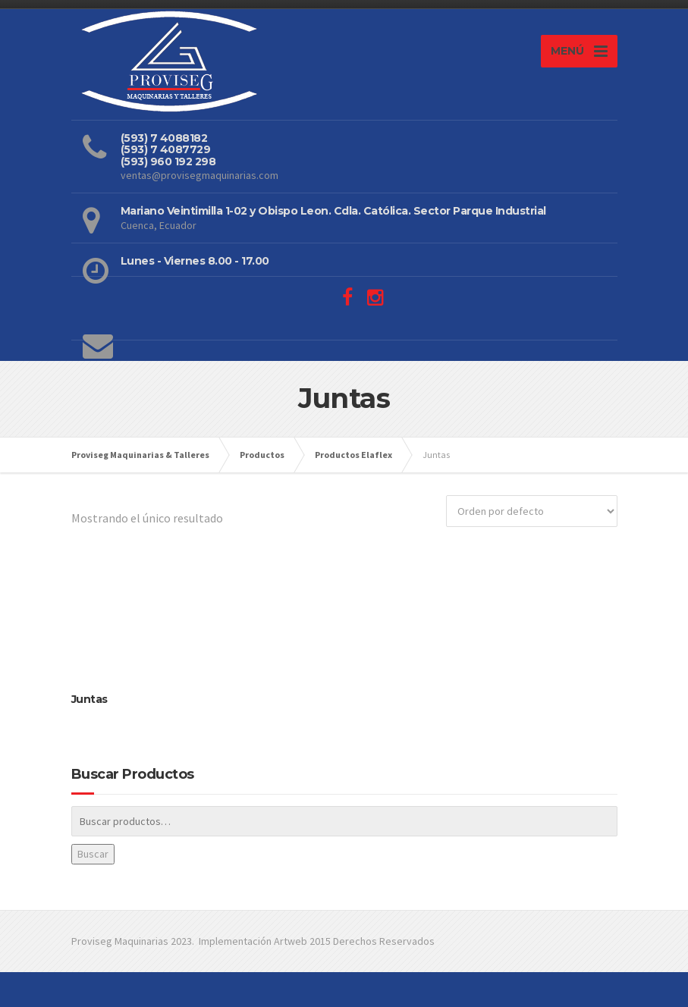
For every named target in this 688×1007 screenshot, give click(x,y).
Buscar (92, 854)
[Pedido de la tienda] (531, 511)
